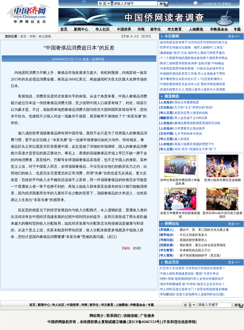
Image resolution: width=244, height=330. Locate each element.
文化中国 (166, 133)
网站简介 (96, 316)
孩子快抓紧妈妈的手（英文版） (201, 255)
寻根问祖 (166, 240)
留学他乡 (166, 235)
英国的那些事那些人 (193, 240)
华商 (141, 29)
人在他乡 (166, 102)
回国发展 (166, 245)
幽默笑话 (166, 118)
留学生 (155, 29)
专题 (237, 29)
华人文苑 (166, 113)
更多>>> (234, 36)
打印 (146, 36)
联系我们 (113, 316)
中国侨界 (124, 29)
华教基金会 (219, 29)
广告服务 (147, 316)
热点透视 (45, 36)
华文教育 (174, 29)
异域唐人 (166, 230)
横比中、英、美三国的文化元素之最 (204, 230)
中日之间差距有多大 (193, 235)
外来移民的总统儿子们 (195, 250)
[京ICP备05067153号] (144, 322)
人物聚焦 (196, 29)
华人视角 (166, 255)
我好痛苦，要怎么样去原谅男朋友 (203, 245)
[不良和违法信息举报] (179, 322)
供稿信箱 (130, 316)
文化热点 (166, 107)
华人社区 (102, 29)
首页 (63, 29)
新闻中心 (81, 29)
